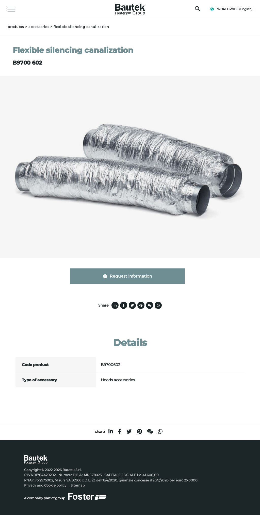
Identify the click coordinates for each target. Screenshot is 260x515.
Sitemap (78, 485)
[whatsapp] (160, 431)
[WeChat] (150, 431)
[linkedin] (110, 431)
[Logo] (130, 8)
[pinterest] (139, 431)
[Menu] (11, 9)
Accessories (38, 27)
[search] (197, 10)
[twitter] (129, 431)
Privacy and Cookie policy (45, 485)
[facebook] (119, 431)
